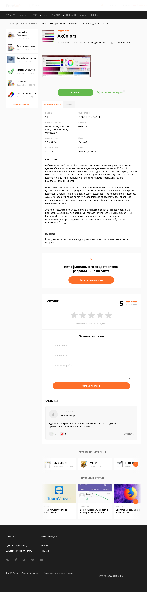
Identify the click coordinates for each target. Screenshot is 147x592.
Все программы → (22, 104)
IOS (45, 15)
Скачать (75, 92)
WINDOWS (10, 15)
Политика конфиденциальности (59, 573)
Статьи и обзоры (89, 15)
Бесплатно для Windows (95, 42)
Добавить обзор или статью (20, 550)
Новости (71, 15)
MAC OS (23, 15)
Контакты (45, 545)
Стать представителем (91, 280)
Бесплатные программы (54, 23)
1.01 (63, 42)
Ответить (129, 433)
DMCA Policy (12, 573)
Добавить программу (16, 545)
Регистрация (124, 5)
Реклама (45, 550)
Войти (113, 5)
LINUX (34, 15)
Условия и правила (30, 573)
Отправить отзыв (91, 385)
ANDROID (55, 15)
